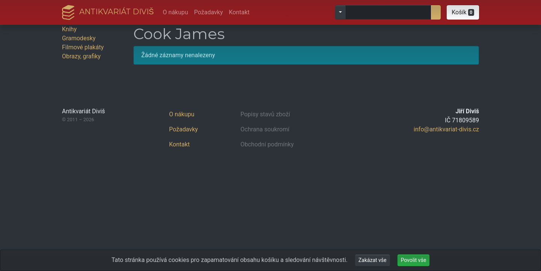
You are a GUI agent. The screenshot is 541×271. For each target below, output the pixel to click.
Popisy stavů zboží (265, 114)
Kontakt (239, 12)
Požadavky (208, 12)
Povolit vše (413, 260)
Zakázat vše (372, 260)
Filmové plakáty (83, 47)
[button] (463, 12)
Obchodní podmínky (267, 144)
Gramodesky (78, 38)
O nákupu (175, 12)
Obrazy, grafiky (81, 56)
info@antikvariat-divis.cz (446, 129)
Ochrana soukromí (264, 129)
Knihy (69, 29)
